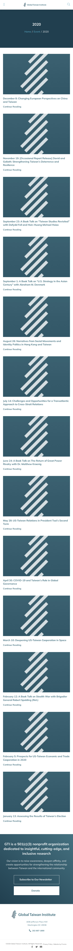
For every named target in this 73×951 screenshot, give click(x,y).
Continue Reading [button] (12, 107)
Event (37, 31)
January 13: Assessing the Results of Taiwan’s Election (34, 816)
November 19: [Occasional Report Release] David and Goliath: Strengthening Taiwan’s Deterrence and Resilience (34, 162)
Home (27, 31)
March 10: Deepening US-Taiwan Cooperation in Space (34, 640)
